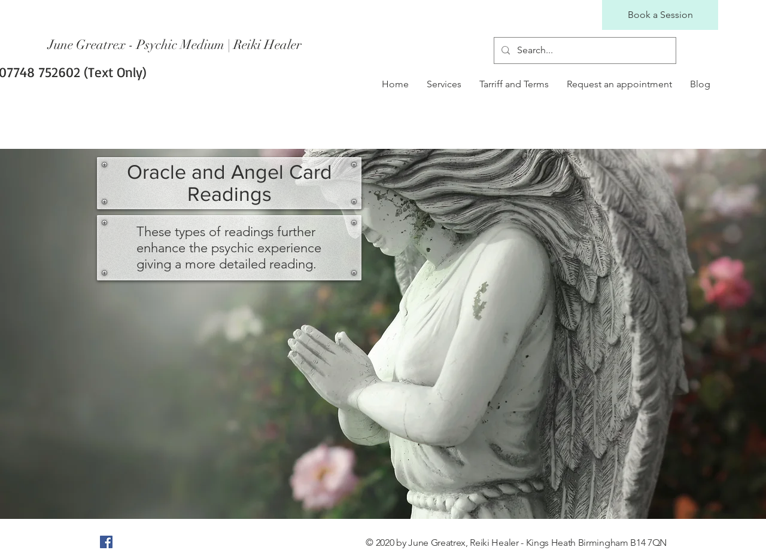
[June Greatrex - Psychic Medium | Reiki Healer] (175, 45)
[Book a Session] (660, 15)
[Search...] (584, 50)
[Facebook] (106, 542)
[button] (444, 84)
